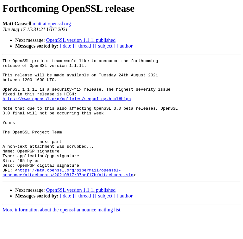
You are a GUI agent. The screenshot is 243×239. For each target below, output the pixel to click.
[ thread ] (84, 45)
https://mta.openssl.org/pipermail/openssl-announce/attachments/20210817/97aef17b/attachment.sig (68, 195)
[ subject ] (105, 45)
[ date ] (67, 45)
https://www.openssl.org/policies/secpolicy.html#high (67, 107)
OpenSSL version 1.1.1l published (80, 40)
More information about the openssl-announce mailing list (61, 233)
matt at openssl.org (52, 23)
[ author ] (126, 45)
